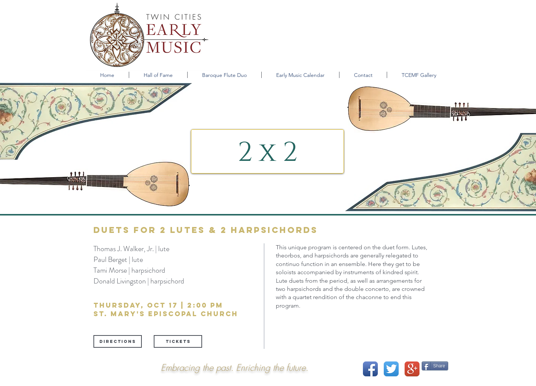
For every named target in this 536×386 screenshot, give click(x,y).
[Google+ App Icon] (412, 368)
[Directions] (117, 341)
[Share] (435, 365)
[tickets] (178, 341)
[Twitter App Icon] (391, 368)
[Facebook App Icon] (370, 368)
